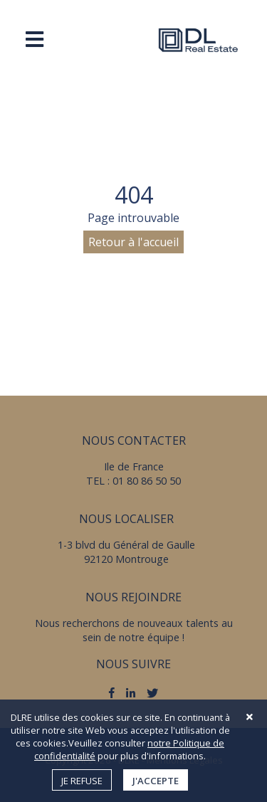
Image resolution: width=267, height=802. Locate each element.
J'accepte (155, 780)
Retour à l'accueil (133, 242)
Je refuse (82, 780)
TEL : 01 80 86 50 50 (133, 480)
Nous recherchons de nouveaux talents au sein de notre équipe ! (134, 630)
